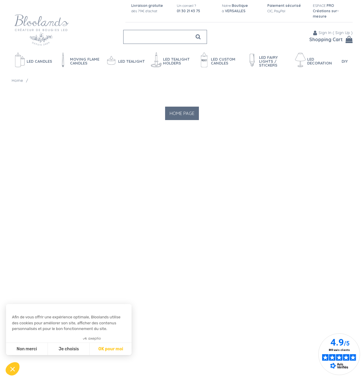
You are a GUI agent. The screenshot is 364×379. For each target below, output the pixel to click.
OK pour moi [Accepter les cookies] (110, 349)
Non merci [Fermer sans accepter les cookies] (26, 349)
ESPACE (326, 11)
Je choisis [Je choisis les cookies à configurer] (69, 349)
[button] (12, 369)
